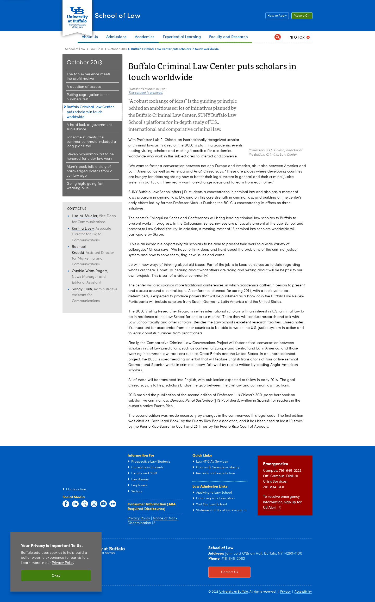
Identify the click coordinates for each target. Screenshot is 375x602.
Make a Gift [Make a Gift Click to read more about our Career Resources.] (300, 16)
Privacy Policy (139, 518)
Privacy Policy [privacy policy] (63, 563)
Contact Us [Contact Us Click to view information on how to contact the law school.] (223, 572)
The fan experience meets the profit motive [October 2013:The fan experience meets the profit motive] (88, 76)
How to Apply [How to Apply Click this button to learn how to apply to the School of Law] (276, 16)
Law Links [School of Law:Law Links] (96, 49)
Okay (56, 575)
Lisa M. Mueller (84, 216)
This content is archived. (145, 92)
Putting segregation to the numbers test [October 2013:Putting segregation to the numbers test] (88, 97)
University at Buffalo (233, 591)
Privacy (285, 591)
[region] (56, 562)
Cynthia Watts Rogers (89, 271)
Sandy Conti (82, 289)
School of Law (130, 15)
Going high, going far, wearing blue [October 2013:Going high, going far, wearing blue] (85, 186)
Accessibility (303, 591)
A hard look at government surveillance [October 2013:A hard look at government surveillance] (89, 127)
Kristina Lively (83, 228)
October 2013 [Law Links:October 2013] (117, 49)
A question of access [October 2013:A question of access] (84, 87)
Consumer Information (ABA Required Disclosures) (152, 506)
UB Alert (271, 507)
